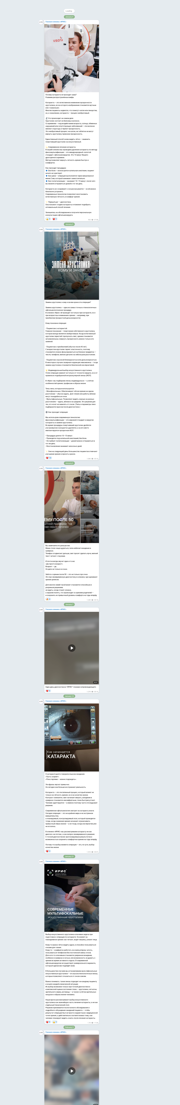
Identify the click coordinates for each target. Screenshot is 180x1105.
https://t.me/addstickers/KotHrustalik (60, 978)
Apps (123, 56)
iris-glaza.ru (108, 45)
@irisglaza (119, 17)
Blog (117, 56)
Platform (131, 56)
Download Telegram (121, 51)
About (112, 56)
